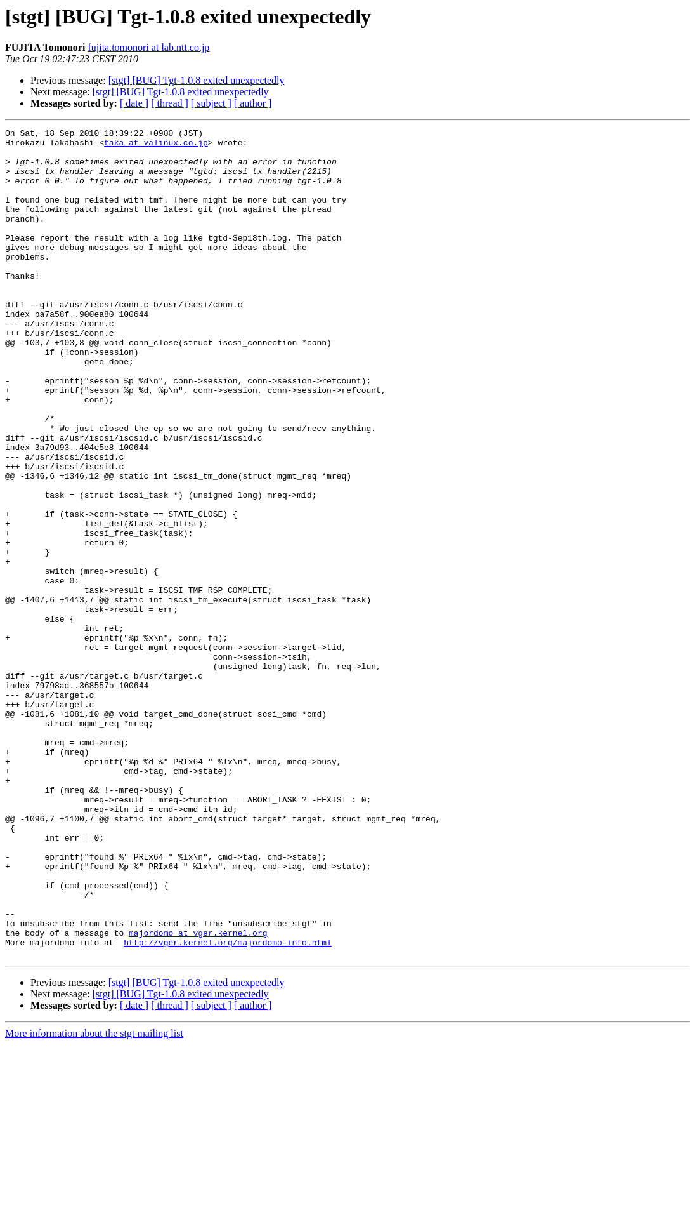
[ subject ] (211, 103)
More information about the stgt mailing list (94, 1198)
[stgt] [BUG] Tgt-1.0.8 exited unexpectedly (196, 80)
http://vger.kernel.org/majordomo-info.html (228, 1106)
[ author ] (253, 103)
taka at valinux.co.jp (156, 146)
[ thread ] (169, 103)
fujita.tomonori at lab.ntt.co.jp (148, 47)
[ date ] (134, 103)
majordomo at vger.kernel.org (198, 1094)
